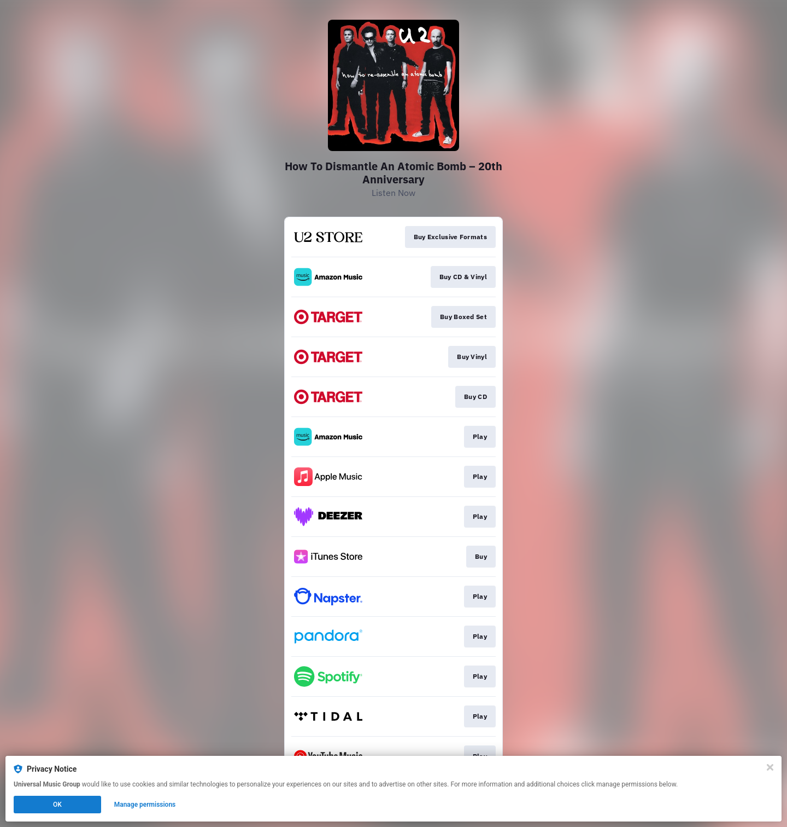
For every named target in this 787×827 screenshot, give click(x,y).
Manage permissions (145, 804)
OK (57, 804)
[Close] (770, 767)
